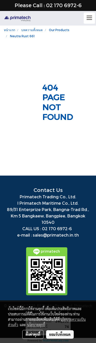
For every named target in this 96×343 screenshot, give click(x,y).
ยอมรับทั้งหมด (60, 334)
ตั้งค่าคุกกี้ (33, 334)
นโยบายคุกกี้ (36, 324)
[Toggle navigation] (89, 18)
